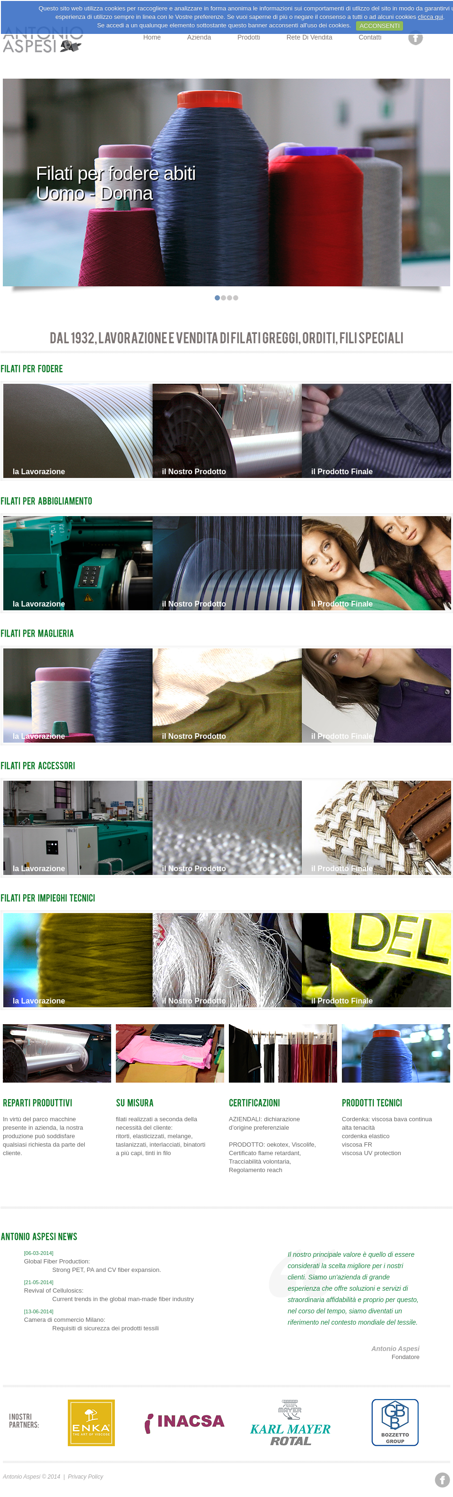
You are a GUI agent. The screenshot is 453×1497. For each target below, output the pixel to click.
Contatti (370, 37)
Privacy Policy (85, 1476)
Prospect (44, 40)
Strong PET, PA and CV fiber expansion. (106, 1269)
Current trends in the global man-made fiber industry (123, 1299)
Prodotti (248, 37)
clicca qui (430, 16)
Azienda (199, 37)
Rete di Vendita (309, 37)
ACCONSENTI (380, 25)
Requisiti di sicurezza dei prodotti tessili (105, 1328)
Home (152, 37)
